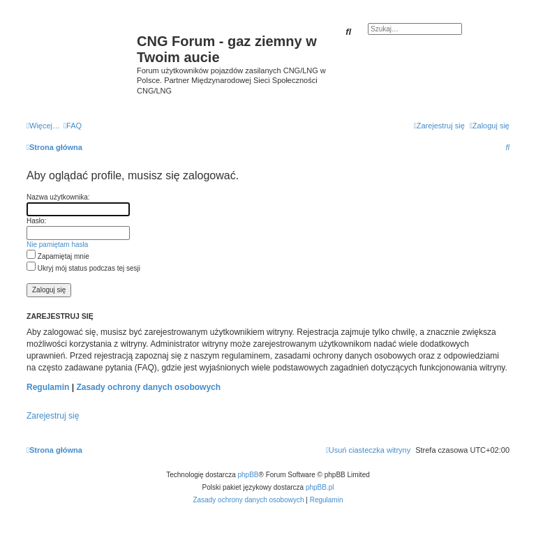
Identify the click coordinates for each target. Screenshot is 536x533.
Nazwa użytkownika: (58, 197)
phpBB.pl (320, 487)
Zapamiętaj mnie (58, 256)
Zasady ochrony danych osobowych (148, 387)
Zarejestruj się (53, 416)
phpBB (248, 475)
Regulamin (48, 387)
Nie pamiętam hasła (57, 244)
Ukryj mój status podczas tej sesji (83, 268)
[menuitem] (73, 125)
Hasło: (36, 221)
